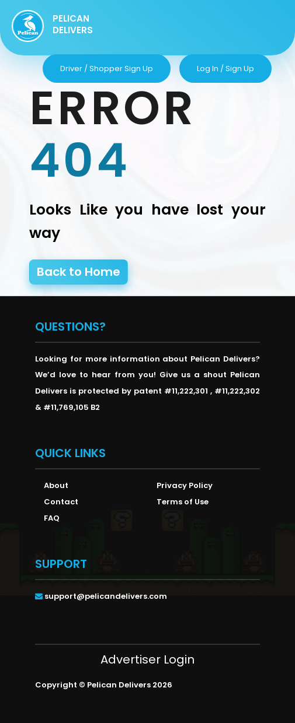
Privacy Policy (185, 485)
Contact (61, 501)
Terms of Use (183, 501)
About (56, 485)
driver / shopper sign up (106, 68)
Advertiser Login (147, 659)
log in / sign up (225, 68)
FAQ (52, 518)
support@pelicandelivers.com (105, 596)
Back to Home (78, 272)
